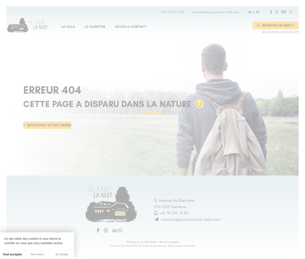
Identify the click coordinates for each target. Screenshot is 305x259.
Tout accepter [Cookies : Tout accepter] (12, 254)
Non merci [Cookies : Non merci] (37, 254)
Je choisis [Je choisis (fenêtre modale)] (61, 254)
